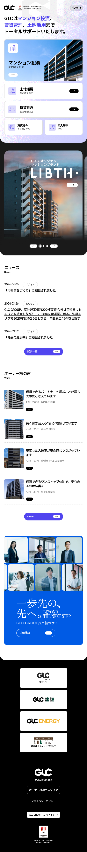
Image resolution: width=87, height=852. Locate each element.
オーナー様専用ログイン (43, 790)
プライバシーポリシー (43, 801)
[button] (33, 246)
